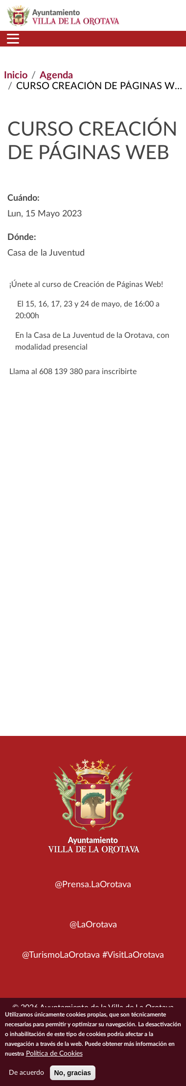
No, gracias (72, 1076)
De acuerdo (26, 1076)
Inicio (15, 75)
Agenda (56, 75)
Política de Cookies (54, 1057)
